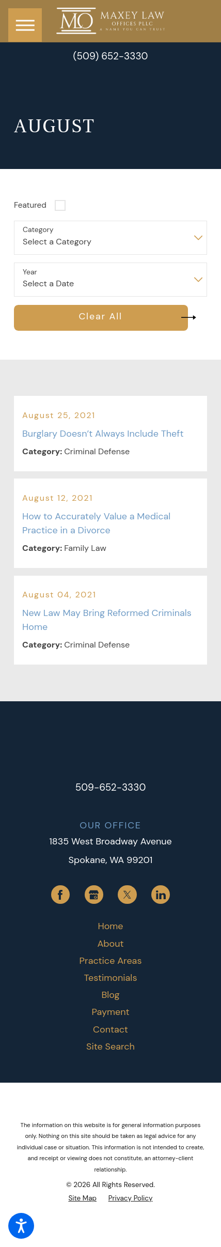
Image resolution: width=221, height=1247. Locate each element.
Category (38, 229)
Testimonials (110, 978)
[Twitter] (127, 894)
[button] (21, 1226)
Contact (110, 1029)
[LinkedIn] (160, 894)
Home (110, 926)
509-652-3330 (110, 787)
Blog (110, 995)
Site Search (110, 1046)
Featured (30, 205)
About (110, 943)
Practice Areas (111, 961)
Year (30, 272)
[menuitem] (110, 926)
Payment (110, 1012)
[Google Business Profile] (94, 894)
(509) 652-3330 (110, 56)
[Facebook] (60, 894)
